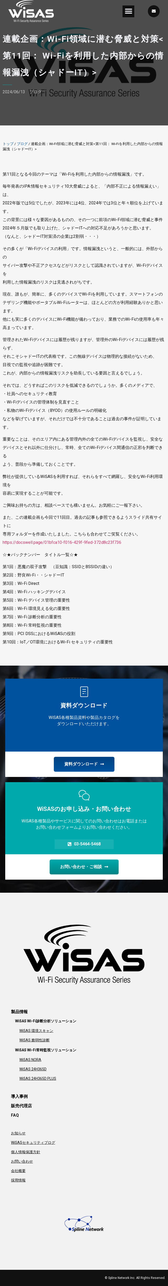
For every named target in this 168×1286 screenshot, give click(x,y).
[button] (128, 11)
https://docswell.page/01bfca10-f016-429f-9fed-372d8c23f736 (62, 542)
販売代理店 (21, 1105)
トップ (8, 144)
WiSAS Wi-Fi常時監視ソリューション (45, 1050)
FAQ (15, 1115)
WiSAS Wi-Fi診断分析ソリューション (45, 1021)
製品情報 (19, 1011)
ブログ (35, 91)
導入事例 (19, 1096)
